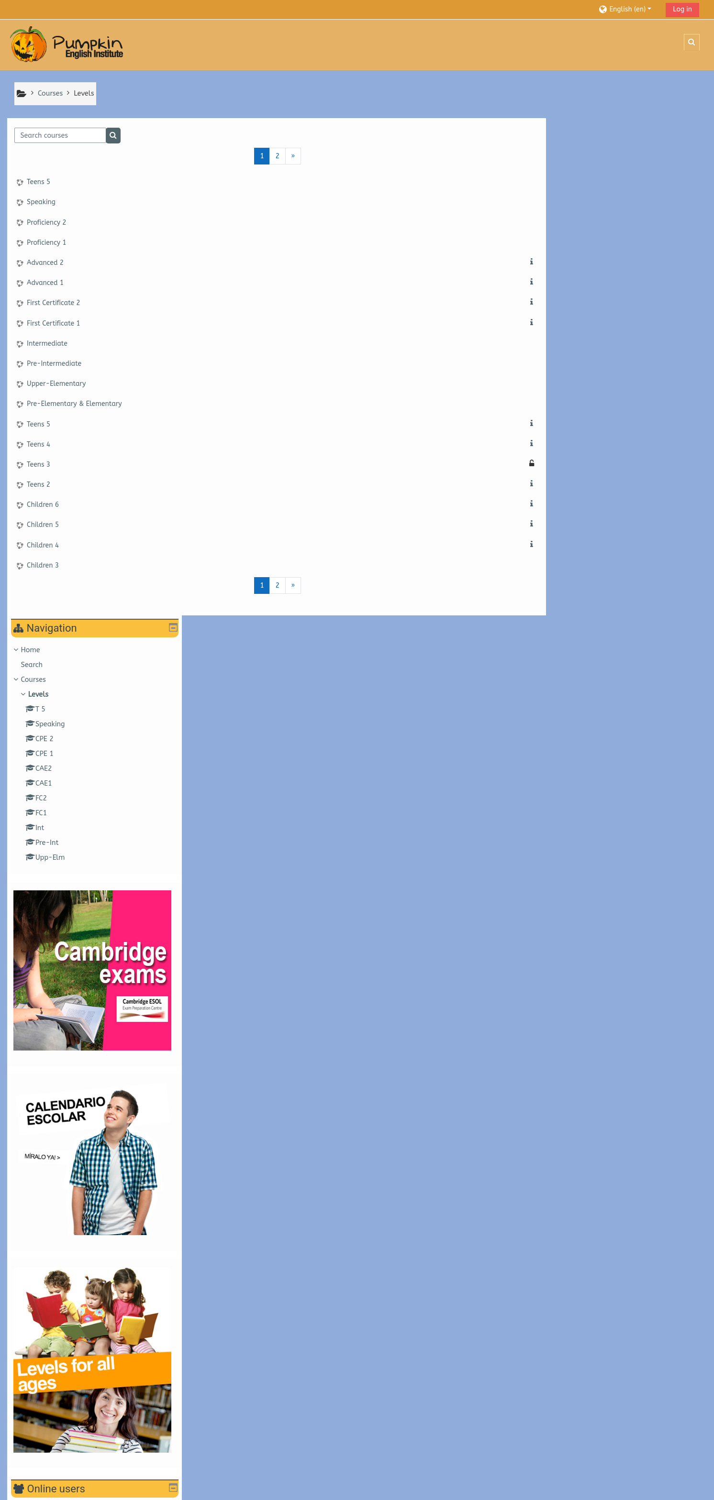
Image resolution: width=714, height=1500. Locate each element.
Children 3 (43, 566)
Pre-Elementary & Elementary (74, 405)
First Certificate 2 (53, 304)
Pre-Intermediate (54, 364)
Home (562, 153)
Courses (565, 182)
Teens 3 (38, 465)
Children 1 (567, 1387)
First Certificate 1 (53, 324)
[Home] (67, 45)
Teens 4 (38, 445)
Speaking (41, 203)
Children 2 (567, 1372)
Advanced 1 (45, 283)
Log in (682, 9)
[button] (628, 9)
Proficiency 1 (47, 243)
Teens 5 (38, 183)
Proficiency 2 (47, 223)
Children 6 (43, 506)
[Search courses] (60, 136)
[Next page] (286, 156)
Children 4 (43, 546)
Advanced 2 (45, 263)
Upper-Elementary (56, 384)
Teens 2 (38, 485)
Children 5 (43, 526)
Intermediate (47, 344)
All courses (563, 1401)
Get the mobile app (45, 1490)
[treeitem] (623, 256)
